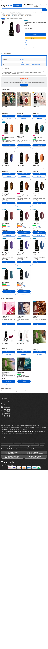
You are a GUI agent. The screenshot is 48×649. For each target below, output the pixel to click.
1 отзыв (24, 226)
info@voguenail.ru (7, 407)
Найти (44, 9)
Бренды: (3, 13)
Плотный (22, 59)
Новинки (14, 15)
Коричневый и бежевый (25, 64)
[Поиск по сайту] (20, 10)
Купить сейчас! (35, 38)
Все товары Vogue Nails (28, 47)
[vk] (7, 415)
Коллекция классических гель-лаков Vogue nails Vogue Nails (13, 391)
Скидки (8, 15)
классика (32, 391)
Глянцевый (22, 62)
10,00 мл (22, 57)
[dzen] (5, 415)
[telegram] (10, 415)
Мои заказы (28, 15)
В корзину (35, 35)
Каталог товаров (17, 6)
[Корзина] (43, 5)
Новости (39, 13)
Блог (3, 15)
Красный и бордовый (35, 64)
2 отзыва (39, 109)
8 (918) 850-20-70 (27, 4)
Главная (7, 18)
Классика (27, 391)
